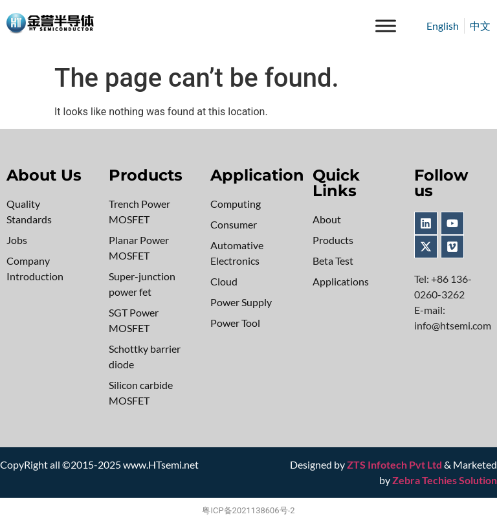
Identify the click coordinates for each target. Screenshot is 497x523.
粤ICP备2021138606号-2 (248, 510)
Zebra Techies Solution (444, 480)
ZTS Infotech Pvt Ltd (394, 464)
